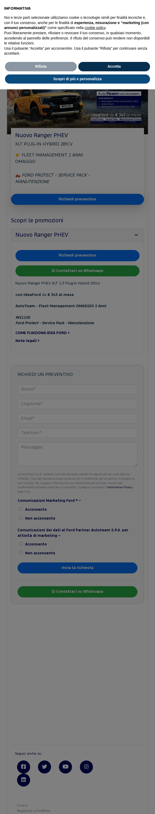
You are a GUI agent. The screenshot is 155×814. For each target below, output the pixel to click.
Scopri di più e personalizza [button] (77, 79)
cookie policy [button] (95, 28)
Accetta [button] (114, 66)
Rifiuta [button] (41, 66)
